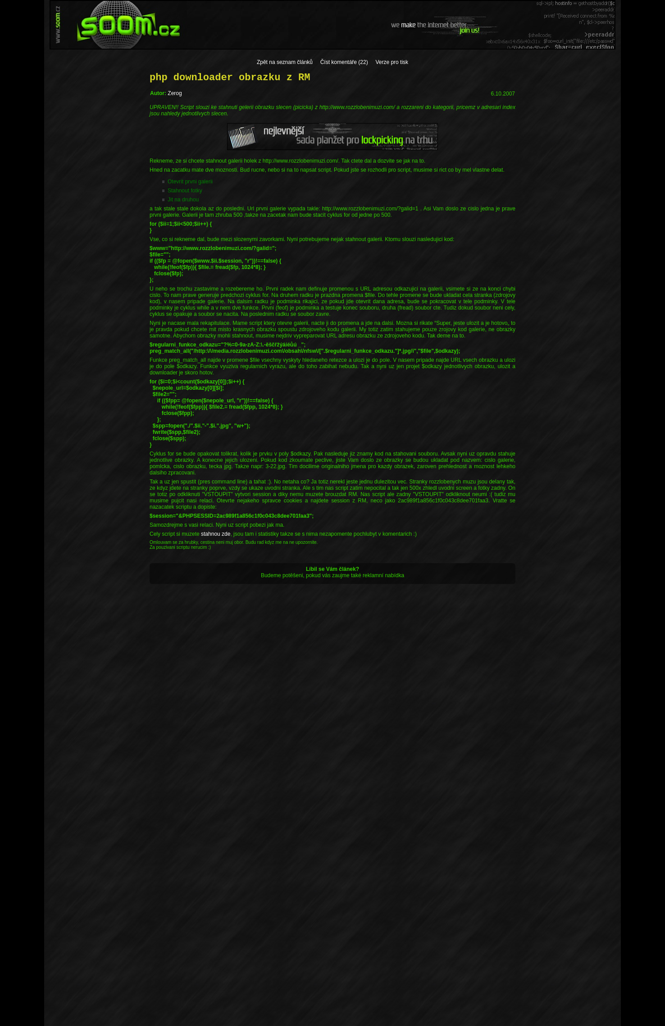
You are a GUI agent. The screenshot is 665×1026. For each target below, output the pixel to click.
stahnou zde (215, 534)
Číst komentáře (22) (344, 62)
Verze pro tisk (391, 62)
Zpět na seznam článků (285, 62)
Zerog (175, 93)
